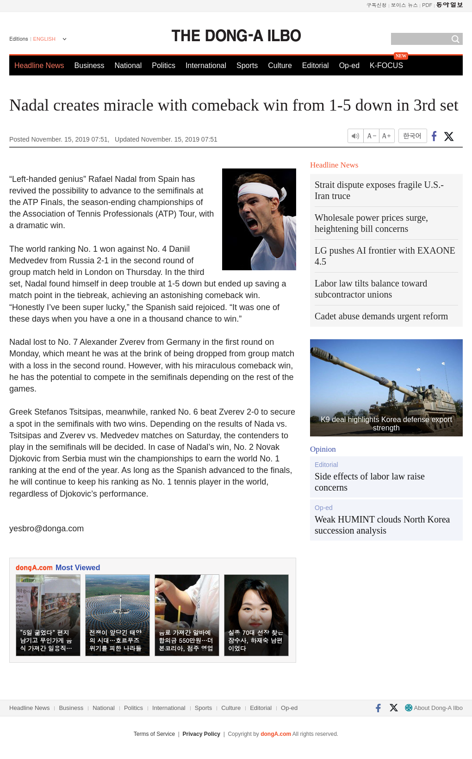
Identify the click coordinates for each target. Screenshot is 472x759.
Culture (280, 65)
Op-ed (349, 65)
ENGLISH (44, 39)
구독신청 (376, 4)
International (206, 65)
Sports (247, 65)
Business (90, 65)
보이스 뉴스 (404, 4)
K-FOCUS (386, 65)
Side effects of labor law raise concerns (370, 481)
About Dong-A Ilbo (434, 707)
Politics (163, 65)
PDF (427, 4)
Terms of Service (154, 734)
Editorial (315, 65)
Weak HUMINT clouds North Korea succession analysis (382, 524)
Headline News (39, 65)
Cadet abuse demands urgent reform (381, 316)
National (128, 65)
